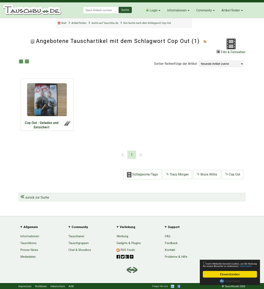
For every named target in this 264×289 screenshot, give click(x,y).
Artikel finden (230, 10)
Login (151, 10)
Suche (125, 9)
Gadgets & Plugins (129, 243)
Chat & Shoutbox (79, 250)
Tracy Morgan (177, 174)
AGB (71, 286)
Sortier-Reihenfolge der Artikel (175, 64)
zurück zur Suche (34, 197)
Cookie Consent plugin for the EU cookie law (230, 281)
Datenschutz (58, 286)
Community (204, 10)
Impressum (24, 286)
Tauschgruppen (78, 243)
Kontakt (170, 250)
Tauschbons (28, 243)
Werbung (122, 236)
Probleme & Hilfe (176, 257)
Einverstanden (230, 274)
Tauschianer (76, 236)
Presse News (29, 250)
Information (228, 266)
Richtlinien (41, 286)
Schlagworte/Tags (142, 174)
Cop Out (232, 174)
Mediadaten (28, 257)
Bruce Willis (207, 174)
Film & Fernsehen (231, 52)
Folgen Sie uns (160, 286)
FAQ (167, 236)
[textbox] (101, 10)
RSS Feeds (126, 250)
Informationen (177, 10)
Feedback (171, 243)
